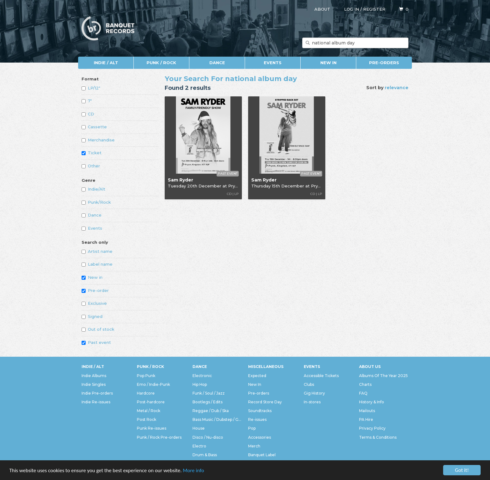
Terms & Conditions (378, 437)
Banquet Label (262, 454)
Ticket (92, 152)
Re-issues (257, 419)
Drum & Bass (204, 454)
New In (328, 62)
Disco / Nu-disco (207, 437)
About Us (370, 366)
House (198, 428)
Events (273, 62)
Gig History (314, 393)
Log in (351, 9)
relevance (396, 87)
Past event (96, 342)
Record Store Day (265, 402)
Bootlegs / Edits (207, 402)
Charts (365, 384)
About (322, 9)
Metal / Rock (148, 410)
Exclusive (94, 303)
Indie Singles (94, 384)
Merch (254, 446)
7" (87, 100)
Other (91, 165)
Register (374, 9)
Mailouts (367, 410)
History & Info (371, 402)
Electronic (202, 375)
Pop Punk (146, 375)
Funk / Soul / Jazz (208, 393)
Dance (217, 62)
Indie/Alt (93, 188)
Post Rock (146, 419)
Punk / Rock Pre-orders (159, 437)
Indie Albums (94, 375)
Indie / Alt (106, 62)
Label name (97, 264)
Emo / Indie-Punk (153, 384)
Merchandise (98, 139)
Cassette (94, 126)
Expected (257, 375)
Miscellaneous (265, 366)
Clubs (309, 384)
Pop (252, 428)
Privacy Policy (372, 428)
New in (92, 277)
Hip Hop (199, 384)
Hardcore (146, 393)
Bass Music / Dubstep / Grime (217, 419)
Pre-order (95, 290)
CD (88, 113)
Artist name (97, 251)
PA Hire (366, 419)
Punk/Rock (96, 202)
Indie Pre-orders (97, 393)
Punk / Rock (161, 62)
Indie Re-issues (96, 402)
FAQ (363, 393)
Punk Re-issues (151, 428)
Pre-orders (384, 62)
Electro (199, 446)
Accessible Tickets (321, 375)
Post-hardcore (151, 402)
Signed (92, 316)
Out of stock (98, 329)
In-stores (312, 402)
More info (193, 470)
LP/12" (91, 87)
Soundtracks (260, 410)
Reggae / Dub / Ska (210, 410)
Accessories (259, 437)
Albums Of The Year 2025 (383, 375)
